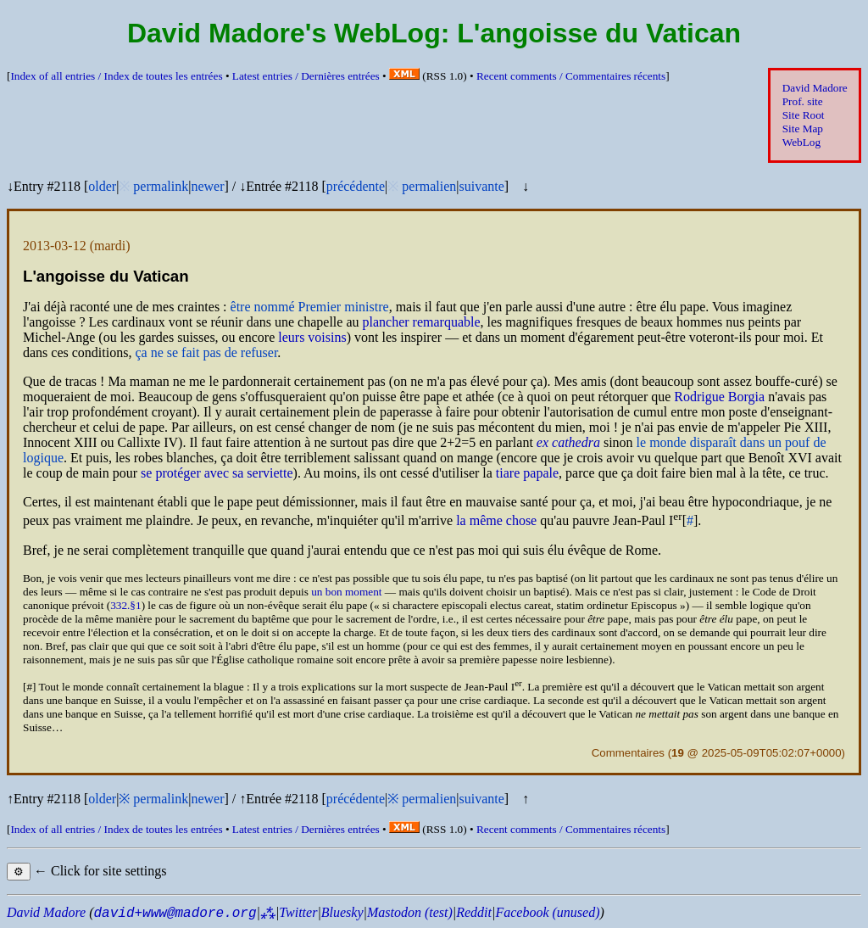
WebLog (801, 142)
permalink (160, 186)
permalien (429, 186)
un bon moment (346, 591)
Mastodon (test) (410, 912)
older (102, 186)
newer (207, 186)
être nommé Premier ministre (310, 306)
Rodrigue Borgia (719, 396)
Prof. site (802, 101)
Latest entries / (306, 76)
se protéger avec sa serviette (216, 473)
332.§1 (125, 605)
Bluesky (342, 912)
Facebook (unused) (547, 912)
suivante (481, 186)
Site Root (803, 115)
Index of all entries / (116, 76)
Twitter (298, 912)
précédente (355, 186)
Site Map (802, 128)
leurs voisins (312, 337)
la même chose (496, 521)
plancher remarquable (422, 322)
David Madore (815, 87)
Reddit (474, 912)
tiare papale (527, 473)
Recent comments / (570, 76)
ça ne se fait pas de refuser (206, 352)
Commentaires (628, 752)
